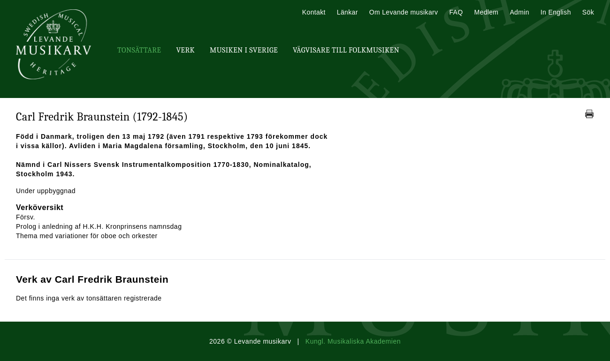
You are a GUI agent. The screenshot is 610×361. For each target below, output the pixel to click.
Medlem (486, 12)
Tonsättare (139, 50)
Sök (588, 12)
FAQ (456, 12)
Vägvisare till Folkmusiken (346, 50)
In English (556, 12)
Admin (519, 12)
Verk (185, 50)
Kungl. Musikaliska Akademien (353, 341)
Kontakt (314, 12)
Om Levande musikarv (403, 12)
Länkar (347, 12)
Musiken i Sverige (244, 50)
